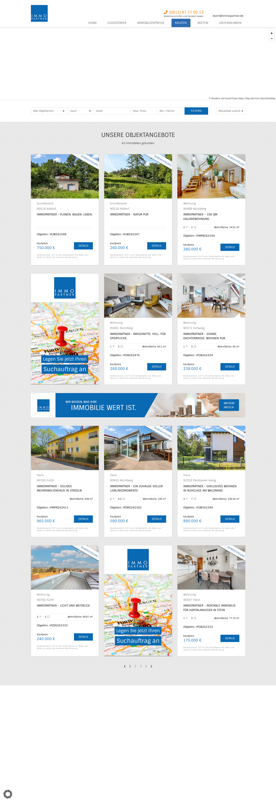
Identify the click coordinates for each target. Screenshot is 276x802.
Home (92, 23)
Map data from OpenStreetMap (260, 98)
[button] (8, 794)
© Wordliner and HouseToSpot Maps (226, 98)
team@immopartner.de (228, 16)
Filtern (196, 111)
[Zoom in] (271, 33)
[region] (138, 64)
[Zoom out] (271, 38)
